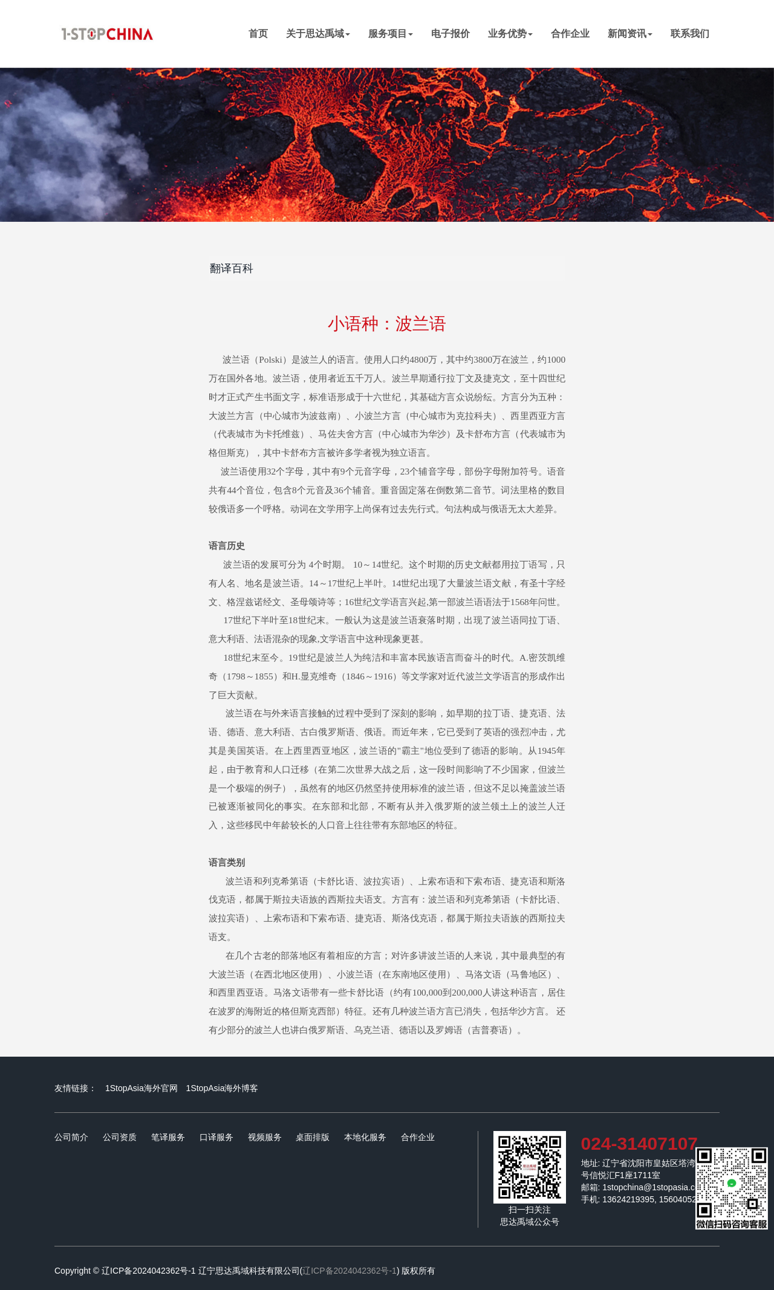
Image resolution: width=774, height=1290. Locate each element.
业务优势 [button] (510, 33)
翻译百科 (231, 268)
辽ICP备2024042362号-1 (349, 1270)
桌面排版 (313, 1137)
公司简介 (71, 1137)
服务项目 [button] (390, 33)
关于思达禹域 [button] (318, 33)
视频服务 (265, 1137)
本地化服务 (365, 1137)
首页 (263, 33)
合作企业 (570, 33)
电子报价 (450, 33)
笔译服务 (168, 1137)
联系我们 (690, 33)
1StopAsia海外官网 (141, 1088)
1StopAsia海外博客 (222, 1088)
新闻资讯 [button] (630, 33)
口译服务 (216, 1137)
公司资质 (120, 1137)
